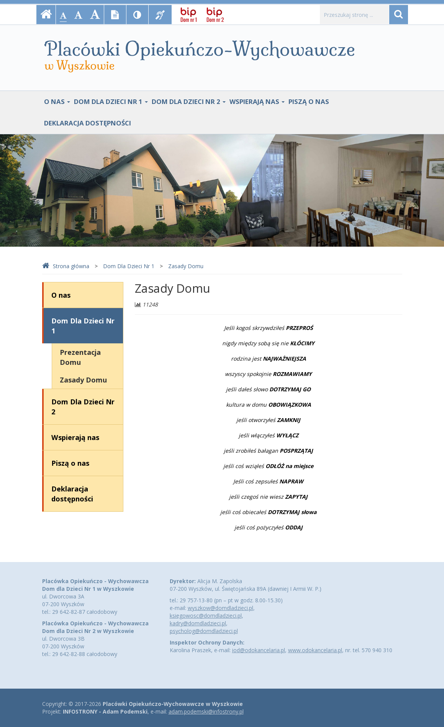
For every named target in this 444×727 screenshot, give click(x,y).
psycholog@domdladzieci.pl (204, 631)
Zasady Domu (185, 266)
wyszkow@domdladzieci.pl (220, 608)
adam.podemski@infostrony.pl (206, 711)
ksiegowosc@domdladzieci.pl (206, 615)
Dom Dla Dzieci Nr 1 (111, 101)
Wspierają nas (257, 101)
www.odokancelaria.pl (315, 650)
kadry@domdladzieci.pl (198, 623)
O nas (57, 101)
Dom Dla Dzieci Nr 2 (189, 101)
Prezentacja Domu (80, 357)
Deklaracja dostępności (87, 123)
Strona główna (65, 266)
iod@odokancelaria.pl (258, 650)
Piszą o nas (308, 101)
